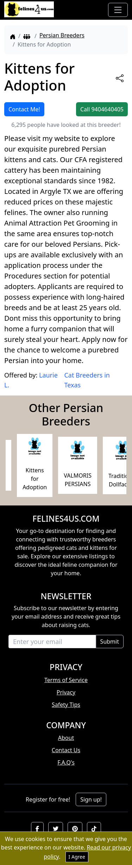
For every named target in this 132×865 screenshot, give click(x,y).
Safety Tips (66, 704)
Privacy (66, 692)
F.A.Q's (66, 762)
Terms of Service (66, 680)
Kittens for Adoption (35, 478)
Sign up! (91, 799)
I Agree (77, 856)
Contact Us (66, 750)
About (66, 738)
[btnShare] (120, 78)
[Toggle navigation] (118, 10)
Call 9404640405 (102, 109)
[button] (37, 828)
